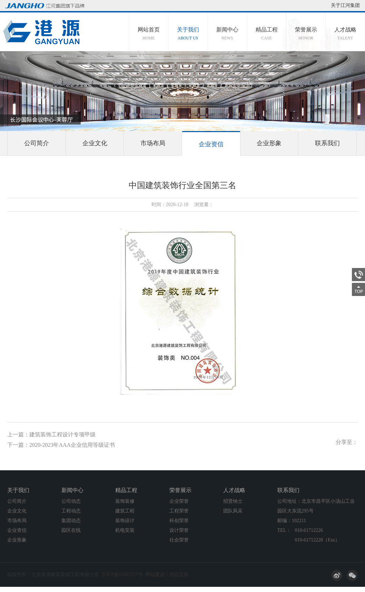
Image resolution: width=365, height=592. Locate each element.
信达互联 (179, 574)
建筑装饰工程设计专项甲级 (62, 434)
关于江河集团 (345, 5)
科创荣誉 (179, 520)
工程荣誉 (179, 511)
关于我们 (187, 34)
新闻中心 (227, 34)
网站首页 (148, 34)
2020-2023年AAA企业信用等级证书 (72, 445)
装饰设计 (125, 520)
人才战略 (345, 34)
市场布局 (152, 143)
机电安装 (125, 530)
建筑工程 (125, 511)
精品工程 (266, 34)
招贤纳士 (233, 501)
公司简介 (36, 143)
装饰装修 (125, 501)
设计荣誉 (179, 530)
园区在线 (71, 530)
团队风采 (233, 511)
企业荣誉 (179, 501)
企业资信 (211, 144)
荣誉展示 (305, 34)
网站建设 (155, 574)
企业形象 (269, 143)
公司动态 (71, 501)
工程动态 (71, 511)
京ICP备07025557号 (122, 574)
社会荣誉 (179, 540)
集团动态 (71, 520)
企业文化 (94, 143)
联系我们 (327, 143)
